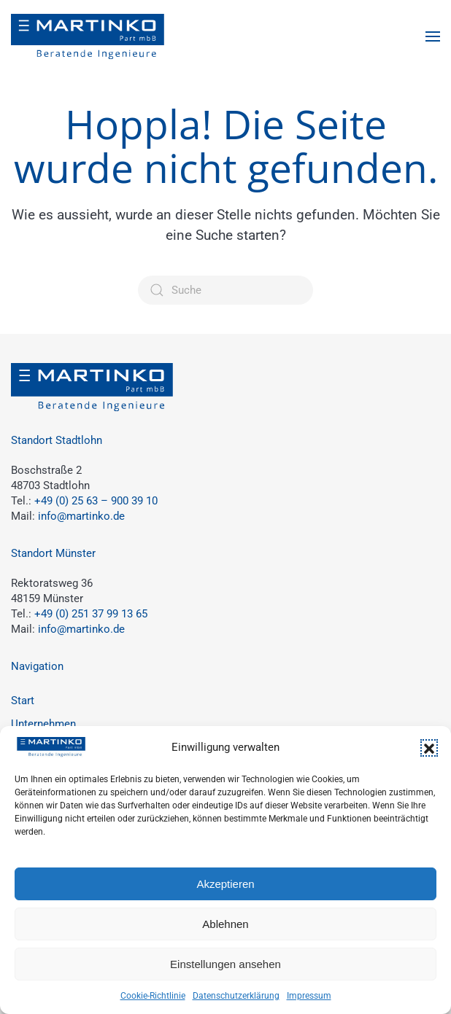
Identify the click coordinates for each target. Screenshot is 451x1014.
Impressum (309, 996)
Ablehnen (225, 924)
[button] (429, 748)
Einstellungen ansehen (225, 964)
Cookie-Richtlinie (152, 996)
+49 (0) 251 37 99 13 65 (90, 613)
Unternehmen (43, 723)
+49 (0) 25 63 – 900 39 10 (96, 500)
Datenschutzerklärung (236, 996)
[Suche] (225, 290)
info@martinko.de (81, 516)
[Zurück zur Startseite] (87, 36)
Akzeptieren (225, 884)
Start (22, 700)
